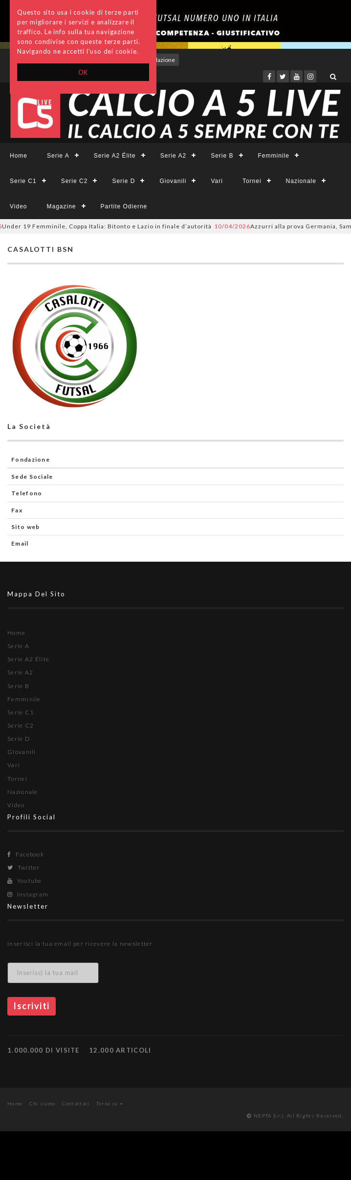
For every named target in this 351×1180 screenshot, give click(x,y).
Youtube (24, 880)
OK (83, 72)
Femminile (273, 155)
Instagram (27, 894)
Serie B (222, 155)
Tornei (252, 181)
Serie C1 (23, 181)
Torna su (109, 1103)
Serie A (58, 155)
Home (18, 155)
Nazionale (301, 181)
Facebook (25, 854)
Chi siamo (42, 1103)
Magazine (61, 206)
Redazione (161, 59)
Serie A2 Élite (115, 155)
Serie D (123, 181)
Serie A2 (173, 155)
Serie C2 (74, 181)
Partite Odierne (124, 206)
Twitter (23, 867)
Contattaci (76, 1103)
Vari (216, 181)
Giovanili (172, 181)
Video (18, 206)
